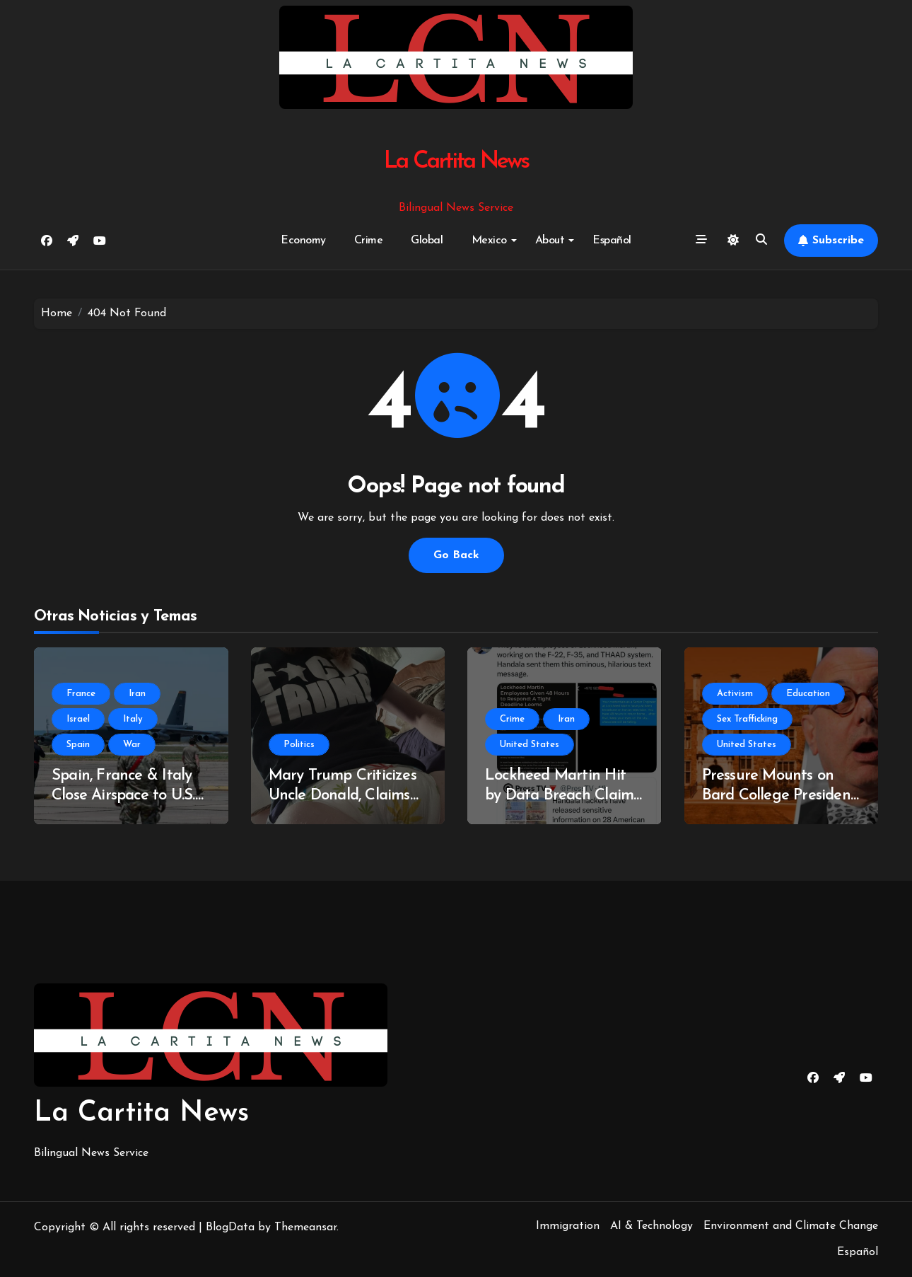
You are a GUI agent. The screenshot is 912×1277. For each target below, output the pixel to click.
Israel (78, 719)
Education (808, 693)
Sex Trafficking (747, 719)
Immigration (568, 1226)
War (132, 744)
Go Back (456, 555)
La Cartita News (456, 161)
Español (611, 240)
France (80, 693)
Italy (133, 719)
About (555, 240)
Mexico (494, 240)
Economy (303, 240)
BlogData (230, 1227)
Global (427, 240)
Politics (299, 744)
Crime (368, 240)
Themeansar (305, 1227)
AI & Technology (651, 1226)
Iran (137, 693)
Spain (78, 744)
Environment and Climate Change (790, 1226)
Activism (735, 693)
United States (529, 744)
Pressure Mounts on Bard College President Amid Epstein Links (779, 796)
